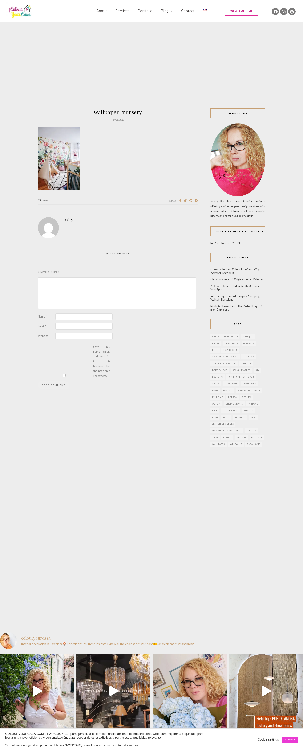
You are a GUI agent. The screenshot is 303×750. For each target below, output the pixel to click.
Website (43, 335)
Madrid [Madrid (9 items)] (228, 390)
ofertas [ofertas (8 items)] (246, 397)
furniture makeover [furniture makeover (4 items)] (241, 377)
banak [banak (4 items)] (216, 343)
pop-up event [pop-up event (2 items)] (230, 410)
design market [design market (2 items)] (241, 370)
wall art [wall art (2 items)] (256, 437)
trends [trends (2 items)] (227, 437)
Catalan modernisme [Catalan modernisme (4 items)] (225, 357)
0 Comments (45, 200)
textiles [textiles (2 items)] (251, 431)
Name (42, 316)
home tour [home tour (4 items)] (249, 383)
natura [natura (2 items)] (232, 397)
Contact (188, 11)
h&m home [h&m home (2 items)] (231, 383)
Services (122, 11)
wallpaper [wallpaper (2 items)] (218, 444)
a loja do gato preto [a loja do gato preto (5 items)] (225, 336)
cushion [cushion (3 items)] (246, 363)
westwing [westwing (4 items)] (236, 444)
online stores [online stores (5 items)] (234, 404)
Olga (69, 219)
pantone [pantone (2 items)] (253, 404)
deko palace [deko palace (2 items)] (219, 370)
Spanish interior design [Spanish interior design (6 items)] (226, 431)
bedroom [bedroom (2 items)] (249, 343)
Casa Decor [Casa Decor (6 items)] (230, 350)
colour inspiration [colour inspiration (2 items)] (224, 363)
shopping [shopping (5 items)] (239, 417)
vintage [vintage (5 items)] (241, 437)
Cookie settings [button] (268, 739)
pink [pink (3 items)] (214, 410)
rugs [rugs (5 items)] (215, 417)
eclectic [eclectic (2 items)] (217, 377)
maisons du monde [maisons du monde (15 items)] (249, 390)
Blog (167, 11)
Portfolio (145, 11)
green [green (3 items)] (216, 383)
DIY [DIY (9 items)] (257, 370)
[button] (241, 11)
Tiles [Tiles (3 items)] (215, 437)
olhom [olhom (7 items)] (216, 404)
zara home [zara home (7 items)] (253, 444)
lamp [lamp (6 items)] (215, 390)
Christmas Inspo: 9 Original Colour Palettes (236, 279)
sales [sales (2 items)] (226, 417)
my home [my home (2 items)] (217, 397)
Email (42, 326)
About (101, 11)
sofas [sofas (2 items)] (253, 417)
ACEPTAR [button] (289, 739)
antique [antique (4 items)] (248, 336)
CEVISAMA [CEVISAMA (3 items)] (248, 357)
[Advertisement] (151, 76)
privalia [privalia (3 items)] (248, 410)
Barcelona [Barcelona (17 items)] (231, 343)
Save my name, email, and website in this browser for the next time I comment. (101, 361)
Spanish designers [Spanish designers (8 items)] (223, 424)
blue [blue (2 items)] (215, 350)
